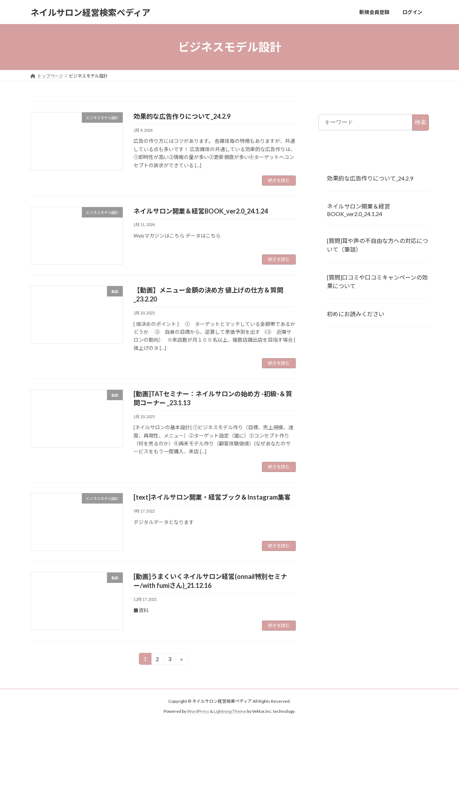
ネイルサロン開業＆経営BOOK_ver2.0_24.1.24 (201, 211)
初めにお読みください (355, 313)
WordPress (198, 711)
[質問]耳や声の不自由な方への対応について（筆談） (377, 245)
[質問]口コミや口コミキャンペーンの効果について (377, 281)
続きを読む (279, 180)
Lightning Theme (230, 711)
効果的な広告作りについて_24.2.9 (182, 116)
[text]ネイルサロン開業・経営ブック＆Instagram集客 (212, 497)
